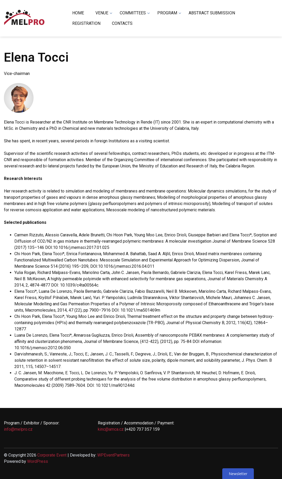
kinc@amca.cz (111, 429)
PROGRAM (167, 12)
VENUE (101, 12)
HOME (78, 12)
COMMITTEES (133, 12)
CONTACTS (122, 23)
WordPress (37, 461)
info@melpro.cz (18, 429)
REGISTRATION (86, 23)
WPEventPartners (113, 455)
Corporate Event (52, 455)
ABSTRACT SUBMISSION (212, 12)
